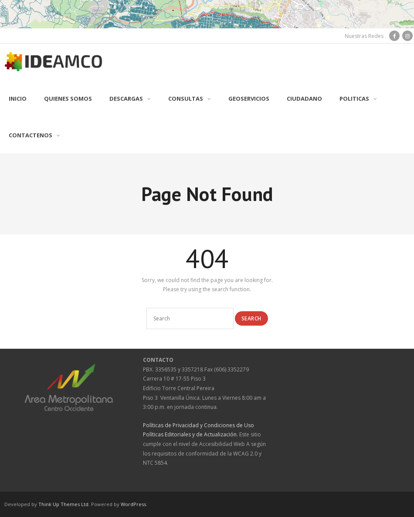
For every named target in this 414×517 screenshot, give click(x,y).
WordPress (133, 504)
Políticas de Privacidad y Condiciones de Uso (198, 425)
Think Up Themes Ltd (63, 504)
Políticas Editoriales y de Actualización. (190, 434)
